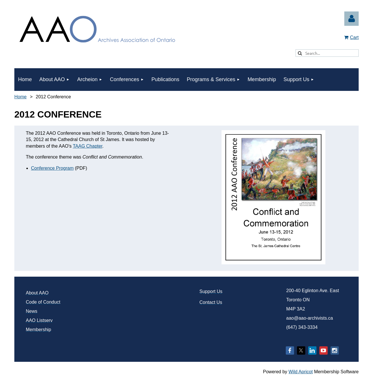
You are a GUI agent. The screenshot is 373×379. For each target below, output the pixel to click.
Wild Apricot (300, 371)
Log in (351, 18)
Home (20, 96)
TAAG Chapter (87, 146)
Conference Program (52, 168)
